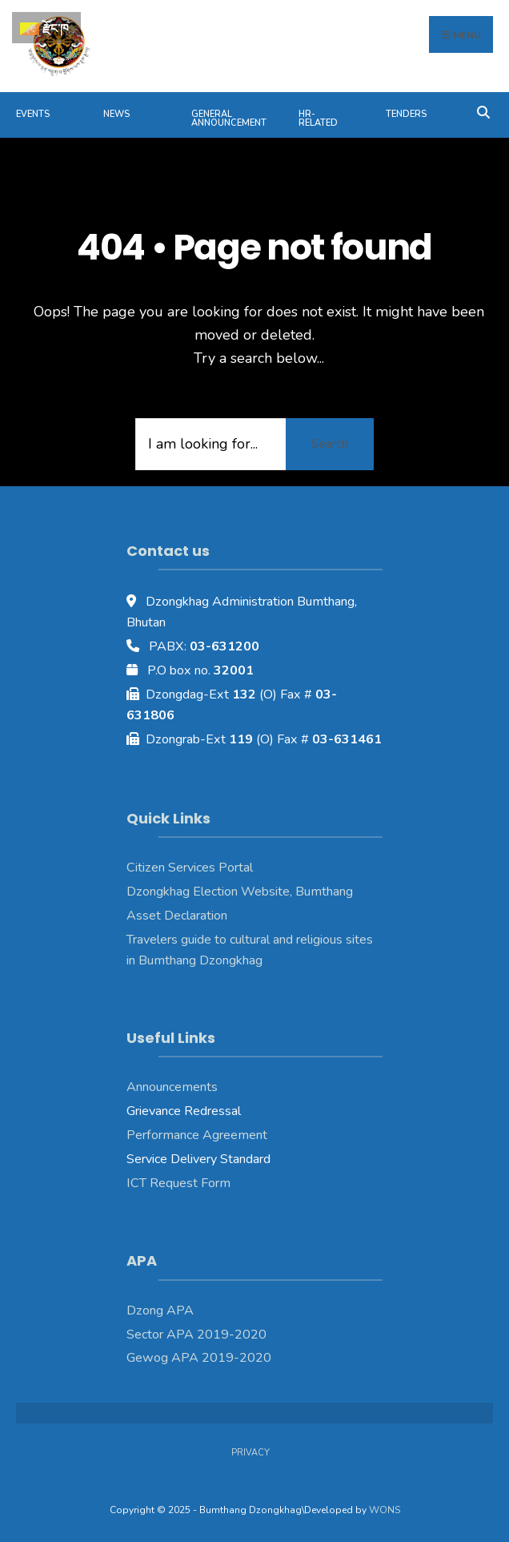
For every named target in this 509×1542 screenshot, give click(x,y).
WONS (384, 1510)
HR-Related (318, 118)
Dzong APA (160, 1310)
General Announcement (229, 118)
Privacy (250, 1453)
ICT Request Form (178, 1183)
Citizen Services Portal (189, 867)
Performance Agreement (196, 1135)
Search (329, 444)
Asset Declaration (176, 915)
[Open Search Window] (483, 111)
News (116, 114)
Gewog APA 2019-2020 (198, 1358)
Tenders (406, 114)
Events (33, 114)
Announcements (172, 1087)
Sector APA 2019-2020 (196, 1334)
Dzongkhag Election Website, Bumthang (239, 891)
